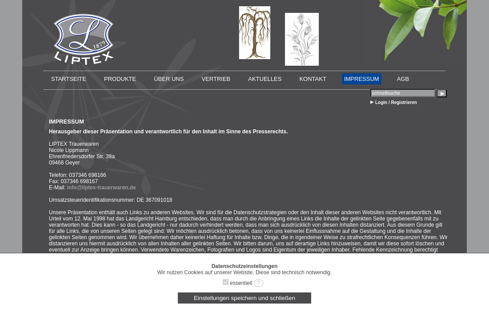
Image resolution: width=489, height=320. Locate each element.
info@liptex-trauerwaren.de (101, 187)
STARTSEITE (68, 79)
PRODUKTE (120, 79)
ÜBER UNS (169, 79)
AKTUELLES (264, 79)
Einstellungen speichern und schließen (244, 298)
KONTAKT (312, 79)
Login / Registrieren (396, 102)
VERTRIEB (215, 79)
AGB (403, 79)
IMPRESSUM (361, 79)
